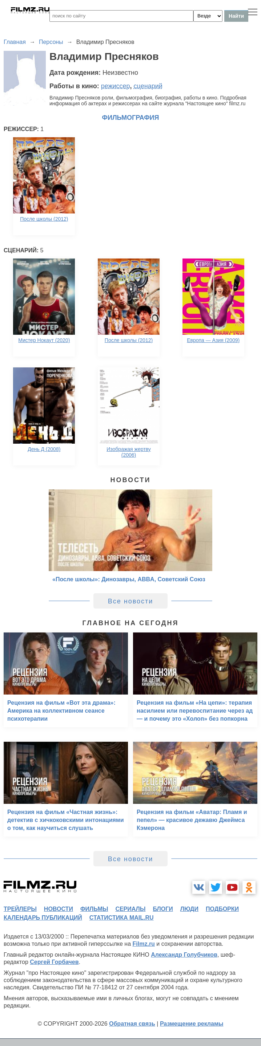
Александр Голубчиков (184, 955)
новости (58, 909)
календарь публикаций (43, 918)
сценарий (148, 86)
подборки (222, 909)
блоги (163, 909)
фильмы (94, 909)
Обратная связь (132, 1024)
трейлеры (20, 909)
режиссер (115, 86)
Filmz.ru (144, 944)
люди (189, 909)
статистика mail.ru (121, 918)
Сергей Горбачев (54, 962)
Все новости (130, 601)
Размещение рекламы (192, 1024)
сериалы (130, 909)
